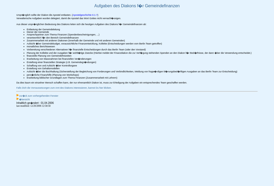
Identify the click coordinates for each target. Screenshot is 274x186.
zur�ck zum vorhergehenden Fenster (38, 96)
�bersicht (24, 99)
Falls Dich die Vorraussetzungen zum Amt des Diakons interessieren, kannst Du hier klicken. (64, 88)
